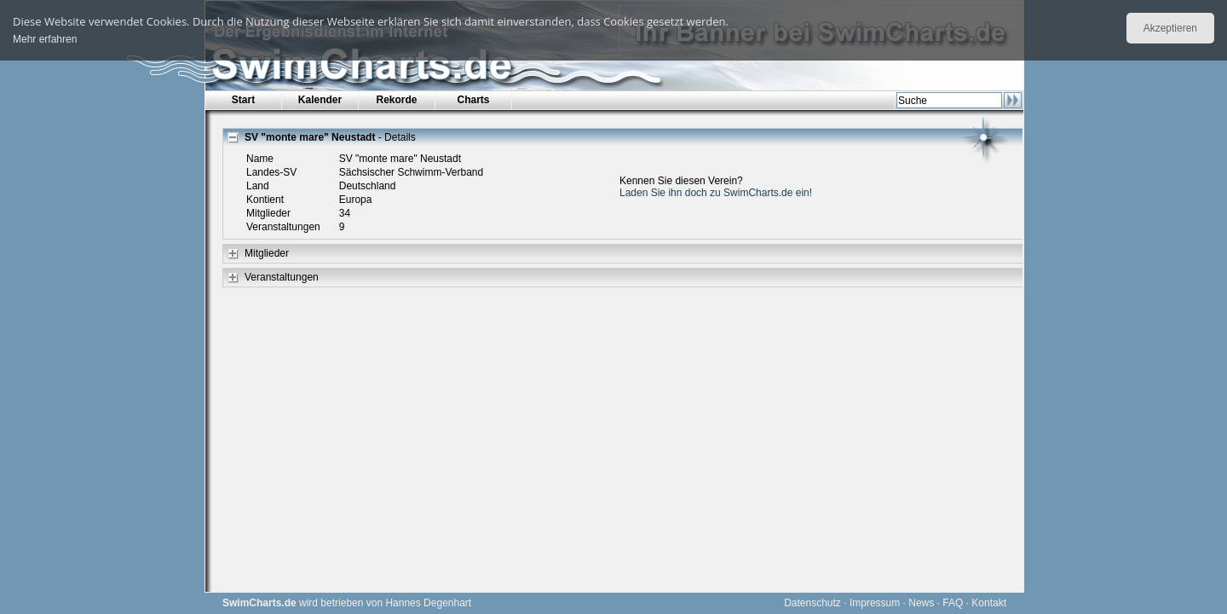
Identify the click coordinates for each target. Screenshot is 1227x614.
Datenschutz (812, 603)
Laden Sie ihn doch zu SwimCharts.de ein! (715, 193)
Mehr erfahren (45, 39)
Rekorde (396, 100)
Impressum (875, 603)
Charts (473, 100)
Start (243, 100)
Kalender (320, 100)
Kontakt (988, 603)
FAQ (952, 603)
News (921, 603)
